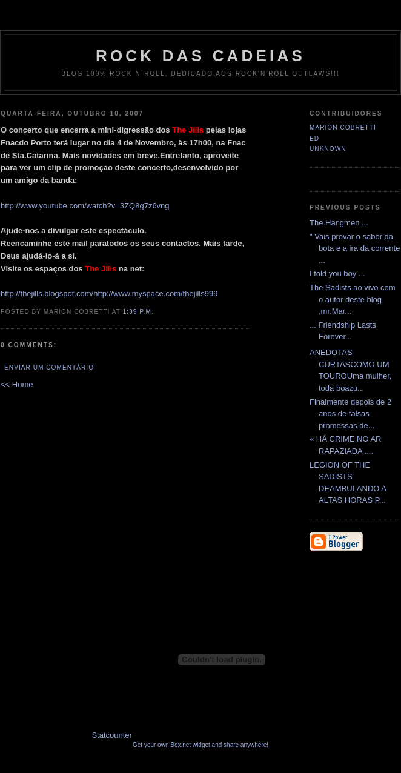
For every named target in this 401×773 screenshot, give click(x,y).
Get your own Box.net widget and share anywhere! (200, 744)
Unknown (328, 148)
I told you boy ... (337, 273)
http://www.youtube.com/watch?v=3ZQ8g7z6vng (85, 205)
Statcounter (111, 735)
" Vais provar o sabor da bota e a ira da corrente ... (355, 248)
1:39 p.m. (138, 311)
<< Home (17, 384)
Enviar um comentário (49, 367)
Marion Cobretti (343, 127)
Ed (314, 138)
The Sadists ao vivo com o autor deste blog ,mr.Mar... (353, 299)
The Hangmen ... (339, 222)
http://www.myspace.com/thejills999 (155, 293)
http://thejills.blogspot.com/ (47, 293)
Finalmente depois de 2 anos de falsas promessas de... (350, 413)
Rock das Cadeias (200, 56)
